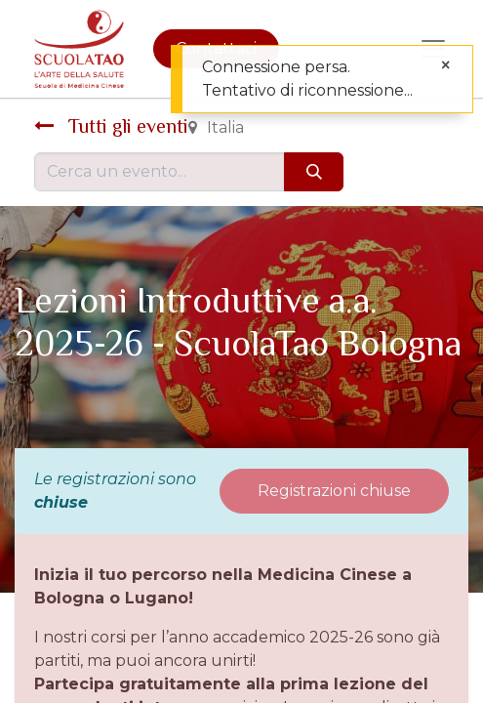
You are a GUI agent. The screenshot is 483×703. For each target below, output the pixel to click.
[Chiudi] (445, 65)
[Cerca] (313, 171)
